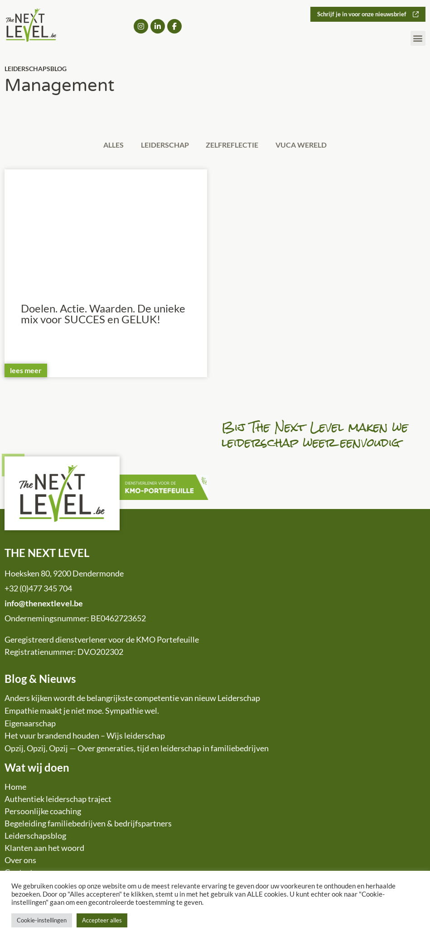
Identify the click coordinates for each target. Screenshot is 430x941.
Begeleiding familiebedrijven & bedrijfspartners (88, 824)
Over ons (20, 861)
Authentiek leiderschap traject (58, 800)
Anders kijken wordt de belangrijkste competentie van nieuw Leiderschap (132, 699)
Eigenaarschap (30, 725)
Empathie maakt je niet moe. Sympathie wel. (82, 712)
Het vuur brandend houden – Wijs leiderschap (85, 737)
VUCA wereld (307, 145)
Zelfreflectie (234, 145)
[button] (418, 38)
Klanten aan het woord (44, 849)
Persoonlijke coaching (43, 812)
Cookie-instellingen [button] (42, 920)
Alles (107, 145)
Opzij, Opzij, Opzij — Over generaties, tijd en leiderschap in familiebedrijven (137, 749)
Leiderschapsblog (35, 836)
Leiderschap (163, 145)
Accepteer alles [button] (102, 920)
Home (15, 787)
